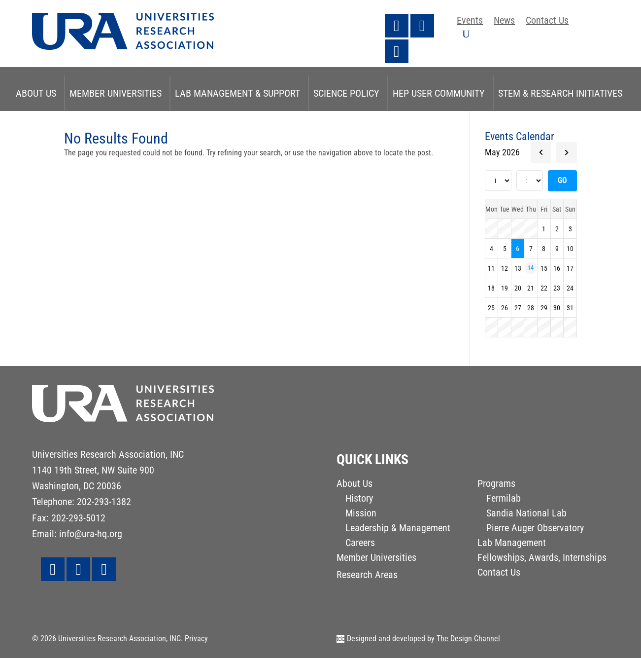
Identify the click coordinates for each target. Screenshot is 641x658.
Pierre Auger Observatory (535, 529)
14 (531, 267)
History (359, 499)
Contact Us (547, 21)
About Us (36, 93)
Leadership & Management (397, 529)
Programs (496, 484)
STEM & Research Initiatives (560, 93)
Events (470, 21)
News (504, 21)
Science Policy (346, 93)
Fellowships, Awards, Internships (542, 558)
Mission (360, 514)
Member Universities (115, 93)
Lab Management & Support (237, 93)
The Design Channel (468, 638)
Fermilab (503, 499)
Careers (360, 543)
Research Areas (367, 576)
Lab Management (511, 543)
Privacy (196, 638)
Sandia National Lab (526, 514)
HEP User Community (439, 93)
